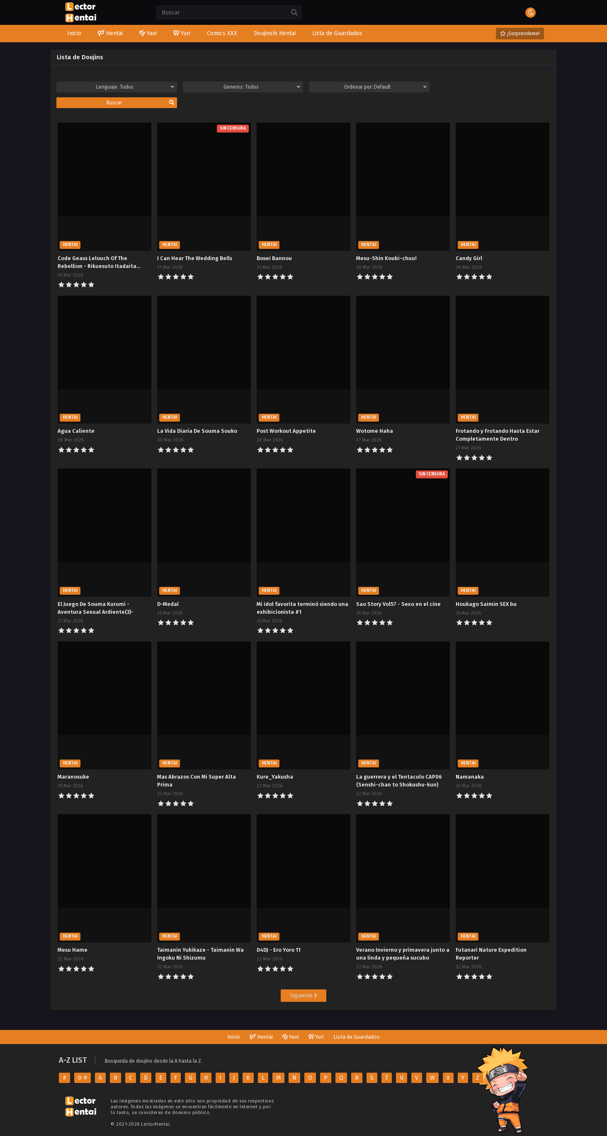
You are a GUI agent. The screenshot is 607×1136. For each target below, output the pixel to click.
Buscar (140, 102)
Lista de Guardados (356, 1037)
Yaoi (290, 1037)
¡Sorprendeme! (520, 33)
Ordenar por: (385, 87)
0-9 (82, 1077)
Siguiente (303, 995)
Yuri (316, 1037)
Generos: (261, 87)
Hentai (261, 1037)
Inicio (233, 1037)
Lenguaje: (135, 87)
